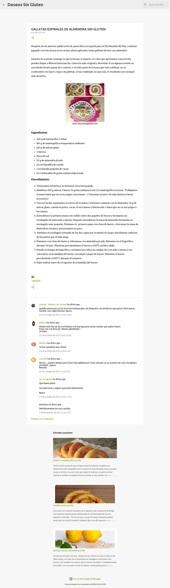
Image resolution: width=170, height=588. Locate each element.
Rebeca (43, 322)
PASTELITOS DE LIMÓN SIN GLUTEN (69, 551)
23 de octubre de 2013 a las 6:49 (54, 351)
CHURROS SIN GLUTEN (63, 505)
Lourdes (43, 359)
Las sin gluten (45, 379)
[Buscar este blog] (154, 4)
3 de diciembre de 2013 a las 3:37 (55, 412)
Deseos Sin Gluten (25, 4)
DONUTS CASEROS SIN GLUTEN (67, 460)
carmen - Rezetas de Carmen (53, 304)
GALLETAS (36, 281)
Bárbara (43, 343)
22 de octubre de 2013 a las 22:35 (55, 335)
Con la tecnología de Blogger (85, 579)
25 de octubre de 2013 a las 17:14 (55, 397)
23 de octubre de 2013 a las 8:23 (54, 371)
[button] (32, 38)
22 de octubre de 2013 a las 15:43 (55, 315)
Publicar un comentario (42, 419)
